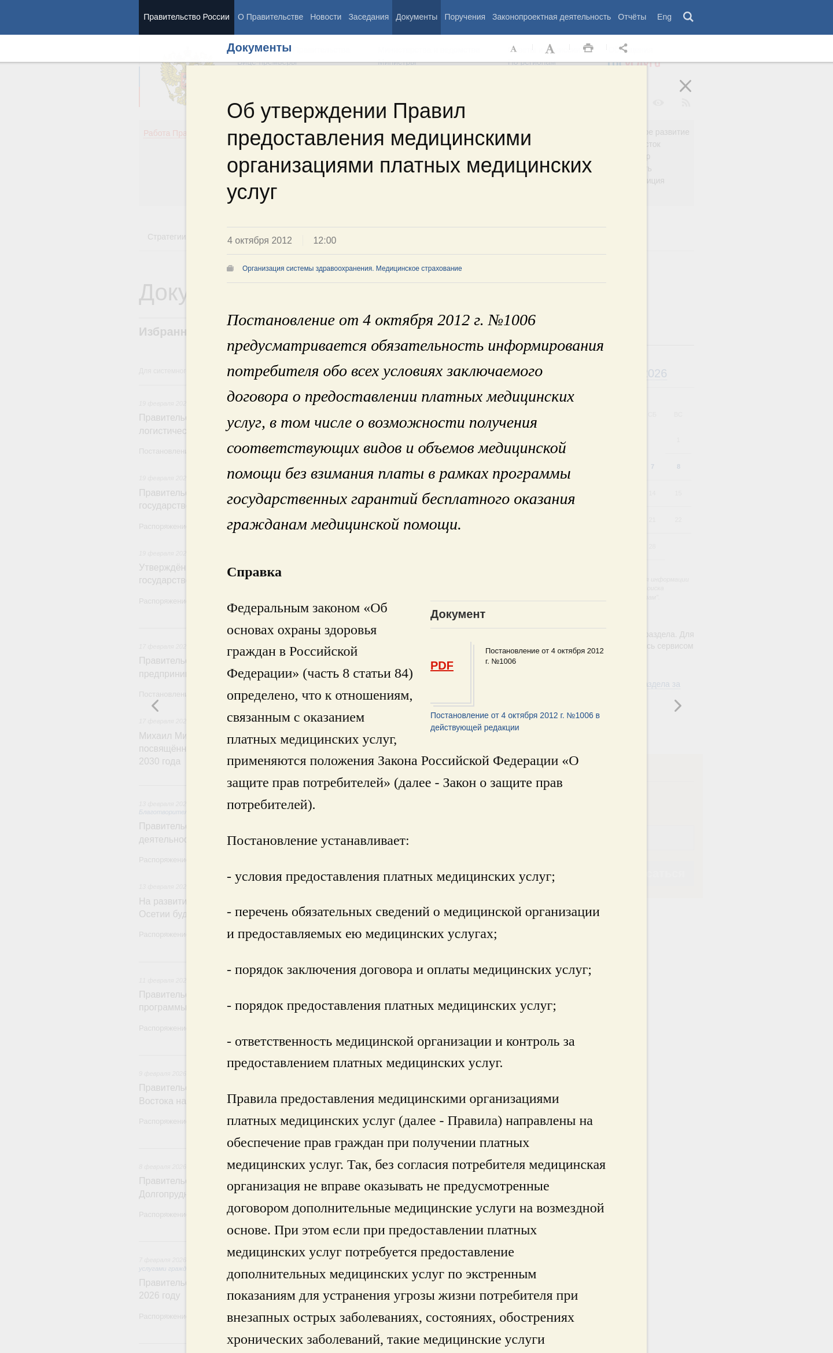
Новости (325, 16)
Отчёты (632, 16)
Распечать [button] (588, 48)
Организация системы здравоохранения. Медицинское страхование (352, 268)
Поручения (464, 16)
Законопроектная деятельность (551, 16)
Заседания (368, 16)
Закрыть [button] (693, 94)
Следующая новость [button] (155, 705)
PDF (442, 665)
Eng (664, 16)
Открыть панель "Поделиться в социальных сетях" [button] (625, 48)
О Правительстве (270, 16)
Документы (416, 16)
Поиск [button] (689, 17)
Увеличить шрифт (551, 48)
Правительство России (186, 16)
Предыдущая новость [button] (677, 705)
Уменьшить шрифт (514, 48)
